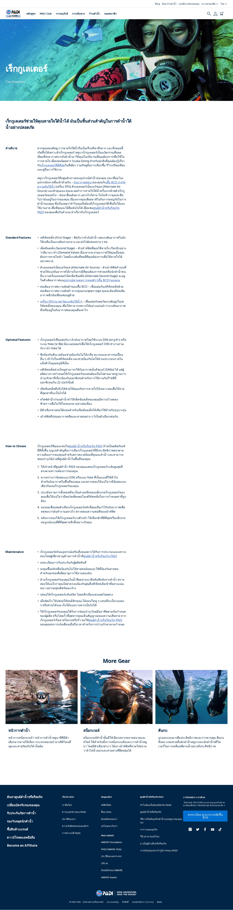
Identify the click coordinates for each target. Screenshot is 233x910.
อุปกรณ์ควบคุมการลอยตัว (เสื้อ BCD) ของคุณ (92, 280)
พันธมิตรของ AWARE (112, 870)
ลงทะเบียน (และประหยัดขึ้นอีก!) (205, 816)
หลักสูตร (31, 13)
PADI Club (46, 13)
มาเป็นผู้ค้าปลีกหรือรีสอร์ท (153, 843)
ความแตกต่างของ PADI (74, 812)
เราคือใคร (67, 805)
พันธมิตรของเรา (109, 819)
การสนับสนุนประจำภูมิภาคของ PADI (159, 850)
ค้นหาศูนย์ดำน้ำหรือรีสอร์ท (24, 797)
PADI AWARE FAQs (111, 849)
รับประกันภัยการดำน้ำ (21, 813)
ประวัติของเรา (69, 819)
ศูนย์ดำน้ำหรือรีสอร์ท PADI (85, 446)
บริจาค (104, 863)
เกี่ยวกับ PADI (68, 797)
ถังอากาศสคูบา (83, 182)
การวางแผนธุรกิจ (149, 829)
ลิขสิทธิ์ (125, 902)
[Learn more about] (42, 713)
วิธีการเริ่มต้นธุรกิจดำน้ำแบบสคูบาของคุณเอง (161, 820)
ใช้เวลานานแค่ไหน (149, 836)
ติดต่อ (159, 902)
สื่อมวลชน (106, 812)
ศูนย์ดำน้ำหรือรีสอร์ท (150, 812)
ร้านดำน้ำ (94, 13)
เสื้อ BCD (112, 182)
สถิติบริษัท (106, 805)
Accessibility (113, 902)
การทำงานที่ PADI (71, 833)
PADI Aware (107, 835)
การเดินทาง (78, 13)
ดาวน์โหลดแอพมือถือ (21, 837)
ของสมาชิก (110, 13)
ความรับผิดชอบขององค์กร (75, 826)
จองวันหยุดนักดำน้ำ (20, 821)
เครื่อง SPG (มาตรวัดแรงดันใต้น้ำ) (61, 301)
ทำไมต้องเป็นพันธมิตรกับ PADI (155, 805)
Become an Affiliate (22, 845)
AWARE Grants (109, 877)
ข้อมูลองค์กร (106, 797)
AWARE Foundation (111, 842)
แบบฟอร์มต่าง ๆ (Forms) (143, 902)
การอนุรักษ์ (62, 13)
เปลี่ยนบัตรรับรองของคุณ (23, 805)
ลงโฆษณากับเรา (109, 826)
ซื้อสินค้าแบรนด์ (17, 829)
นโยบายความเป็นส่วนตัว (93, 902)
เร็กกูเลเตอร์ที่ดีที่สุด (53, 165)
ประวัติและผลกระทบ (111, 856)
